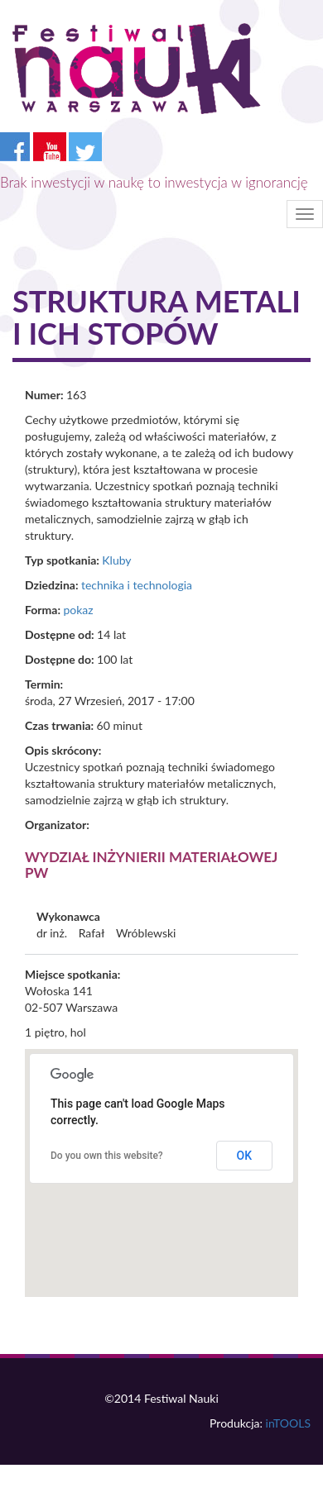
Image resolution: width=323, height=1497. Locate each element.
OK (245, 1155)
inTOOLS (288, 1423)
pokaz (78, 610)
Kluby (116, 560)
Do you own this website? (107, 1155)
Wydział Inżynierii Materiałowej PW (151, 864)
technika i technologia (136, 585)
